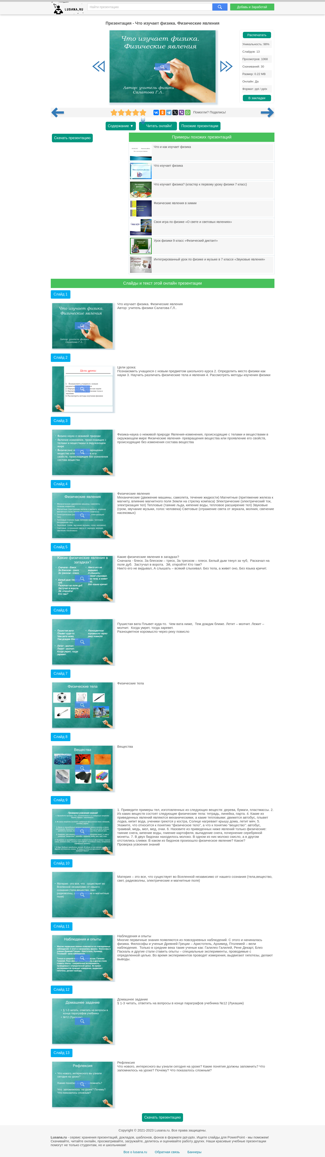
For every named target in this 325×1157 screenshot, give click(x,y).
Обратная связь (167, 1152)
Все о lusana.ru (135, 1152)
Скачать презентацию (72, 138)
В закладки (256, 98)
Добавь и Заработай (252, 7)
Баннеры (194, 1152)
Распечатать (257, 35)
